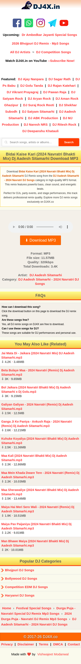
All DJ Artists (20, 52)
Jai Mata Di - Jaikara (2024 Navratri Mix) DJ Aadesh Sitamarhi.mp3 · (37, 357)
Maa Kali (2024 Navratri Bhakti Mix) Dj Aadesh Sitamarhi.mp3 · (34, 460)
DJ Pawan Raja (54, 92)
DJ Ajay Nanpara (31, 79)
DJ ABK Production (43, 118)
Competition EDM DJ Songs (26, 587)
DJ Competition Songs (53, 52)
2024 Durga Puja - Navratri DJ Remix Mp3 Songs (36, 616)
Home (6, 608)
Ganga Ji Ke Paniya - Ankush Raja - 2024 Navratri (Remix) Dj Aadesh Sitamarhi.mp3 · (36, 426)
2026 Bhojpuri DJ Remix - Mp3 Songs (40, 43)
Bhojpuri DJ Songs (19, 570)
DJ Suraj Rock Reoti (38, 105)
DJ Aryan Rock (39, 98)
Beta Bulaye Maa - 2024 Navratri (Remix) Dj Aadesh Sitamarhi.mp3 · (38, 375)
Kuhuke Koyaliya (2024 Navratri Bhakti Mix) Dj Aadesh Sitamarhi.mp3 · (40, 443)
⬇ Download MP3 (40, 240)
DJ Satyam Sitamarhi (38, 111)
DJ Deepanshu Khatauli (40, 131)
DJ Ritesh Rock (64, 124)
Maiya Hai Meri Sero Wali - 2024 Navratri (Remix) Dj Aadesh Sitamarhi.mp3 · (37, 511)
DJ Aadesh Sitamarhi (46, 275)
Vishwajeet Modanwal (53, 654)
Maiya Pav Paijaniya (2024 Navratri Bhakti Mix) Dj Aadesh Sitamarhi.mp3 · (36, 528)
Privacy (7, 644)
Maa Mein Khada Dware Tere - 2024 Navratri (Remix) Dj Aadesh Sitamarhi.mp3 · (40, 477)
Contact (74, 644)
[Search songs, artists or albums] (30, 142)
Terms (43, 644)
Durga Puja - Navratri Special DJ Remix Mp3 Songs (38, 610)
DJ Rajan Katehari (62, 85)
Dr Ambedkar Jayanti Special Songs (49, 35)
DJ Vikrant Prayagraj (22, 92)
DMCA (58, 644)
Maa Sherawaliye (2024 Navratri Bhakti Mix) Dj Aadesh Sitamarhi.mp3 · (40, 494)
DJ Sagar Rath (60, 79)
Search (68, 142)
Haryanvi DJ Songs (20, 595)
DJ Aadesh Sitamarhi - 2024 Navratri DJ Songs (48, 281)
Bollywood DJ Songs (21, 578)
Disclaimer (25, 644)
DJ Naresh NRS (36, 124)
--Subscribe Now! (61, 61)
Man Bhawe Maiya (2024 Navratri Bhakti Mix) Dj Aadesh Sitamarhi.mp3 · (35, 545)
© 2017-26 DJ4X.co (40, 637)
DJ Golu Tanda (31, 85)
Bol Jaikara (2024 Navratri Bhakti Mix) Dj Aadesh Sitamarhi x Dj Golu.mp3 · (36, 392)
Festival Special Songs (33, 608)
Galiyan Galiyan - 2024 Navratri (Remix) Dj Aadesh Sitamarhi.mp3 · (37, 409)
